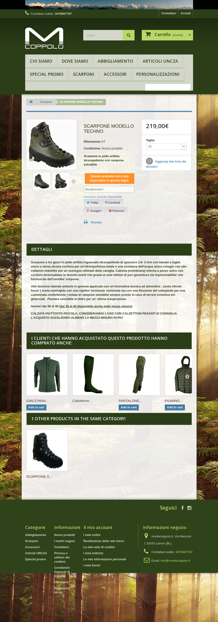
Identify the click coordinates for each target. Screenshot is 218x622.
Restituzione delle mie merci (103, 541)
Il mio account (97, 527)
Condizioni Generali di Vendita (62, 572)
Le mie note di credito (99, 547)
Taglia (150, 140)
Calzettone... (82, 401)
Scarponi (83, 74)
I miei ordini (91, 535)
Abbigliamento (115, 61)
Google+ (94, 211)
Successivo (73, 181)
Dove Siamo (75, 61)
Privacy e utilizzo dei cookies (62, 557)
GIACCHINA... (37, 401)
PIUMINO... (174, 401)
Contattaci (168, 13)
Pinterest (116, 211)
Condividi (112, 202)
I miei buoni (91, 565)
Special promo (46, 74)
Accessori (115, 74)
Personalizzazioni (158, 74)
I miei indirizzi (93, 553)
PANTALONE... (130, 401)
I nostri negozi (64, 541)
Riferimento (92, 141)
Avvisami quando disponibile (103, 197)
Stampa (96, 222)
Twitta (92, 202)
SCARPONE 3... (39, 476)
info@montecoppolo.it (175, 560)
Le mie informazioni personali (104, 559)
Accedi (186, 13)
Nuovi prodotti (64, 535)
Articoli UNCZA (160, 61)
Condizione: (92, 148)
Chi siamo (41, 61)
